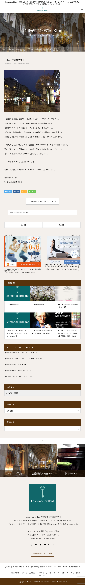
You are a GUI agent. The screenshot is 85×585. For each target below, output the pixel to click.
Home (6, 573)
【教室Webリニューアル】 (13, 376)
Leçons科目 (48, 573)
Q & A (40, 573)
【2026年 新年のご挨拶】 (13, 370)
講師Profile (65, 573)
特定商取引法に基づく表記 (42, 553)
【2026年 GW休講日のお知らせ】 (16, 352)
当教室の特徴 (15, 573)
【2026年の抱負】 (10, 364)
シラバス (56, 573)
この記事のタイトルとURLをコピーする (42, 201)
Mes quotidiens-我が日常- (22, 63)
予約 (44, 575)
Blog (72, 573)
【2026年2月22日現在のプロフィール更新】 (19, 358)
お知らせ (24, 573)
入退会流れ (32, 573)
